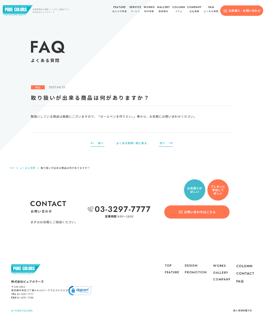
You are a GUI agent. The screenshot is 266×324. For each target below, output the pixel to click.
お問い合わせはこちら (200, 211)
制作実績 (150, 9)
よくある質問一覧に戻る (131, 143)
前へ (101, 143)
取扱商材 (164, 9)
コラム (179, 9)
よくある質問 (211, 9)
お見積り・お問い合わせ (244, 10)
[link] (80, 292)
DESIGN (190, 266)
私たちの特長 (121, 9)
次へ (162, 143)
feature (170, 273)
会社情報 (195, 9)
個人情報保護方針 (241, 312)
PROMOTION (193, 277)
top (165, 266)
